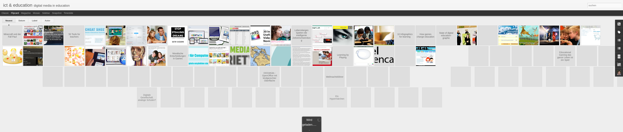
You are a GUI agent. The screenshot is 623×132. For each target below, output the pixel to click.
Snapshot (57, 13)
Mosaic (36, 13)
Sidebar (46, 13)
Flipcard (15, 13)
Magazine (26, 13)
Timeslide (68, 13)
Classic (5, 13)
